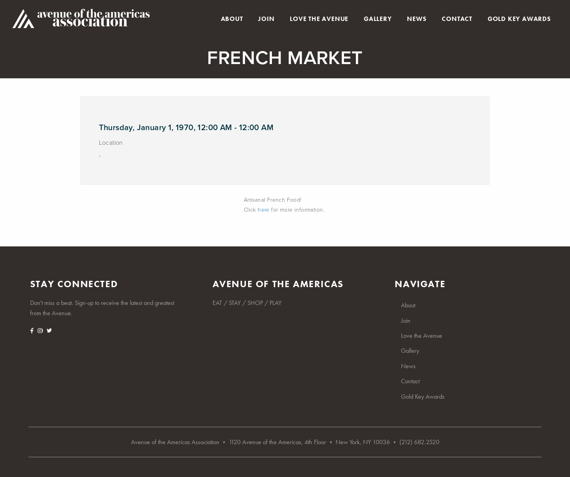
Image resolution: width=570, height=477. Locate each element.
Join (266, 19)
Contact (457, 19)
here (264, 209)
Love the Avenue (319, 19)
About (232, 19)
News (416, 19)
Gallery (378, 19)
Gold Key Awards (519, 19)
